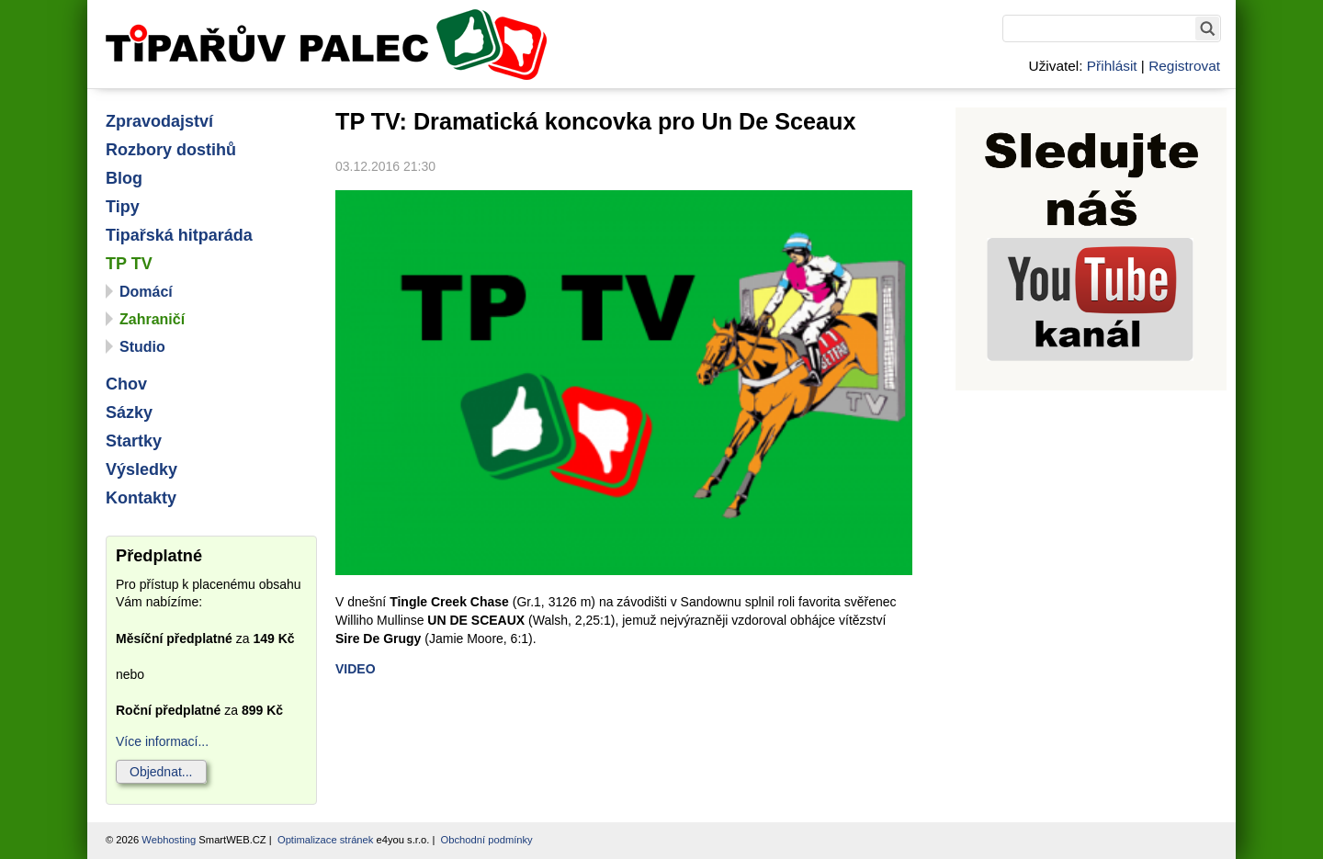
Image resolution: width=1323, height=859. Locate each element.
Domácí (146, 292)
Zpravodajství (159, 121)
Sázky (129, 412)
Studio (142, 347)
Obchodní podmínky (487, 839)
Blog (124, 178)
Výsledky (141, 469)
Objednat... (161, 771)
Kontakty (141, 498)
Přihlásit (1112, 65)
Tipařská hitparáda (179, 235)
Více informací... (162, 741)
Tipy (123, 207)
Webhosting (168, 839)
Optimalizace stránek (325, 839)
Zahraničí (152, 319)
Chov (126, 384)
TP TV (129, 263)
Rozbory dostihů (171, 150)
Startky (134, 441)
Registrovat (1184, 65)
